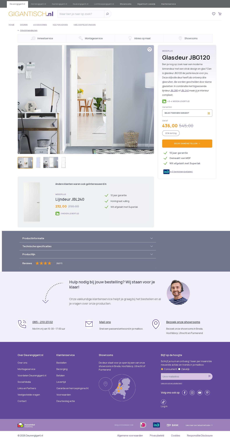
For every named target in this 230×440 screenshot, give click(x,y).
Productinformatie (33, 238)
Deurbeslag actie (65, 401)
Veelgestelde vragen (85, 25)
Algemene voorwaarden (130, 435)
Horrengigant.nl (38, 4)
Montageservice (26, 369)
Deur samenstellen (187, 143)
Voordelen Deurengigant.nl (32, 375)
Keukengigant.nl (80, 4)
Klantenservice (168, 4)
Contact (22, 401)
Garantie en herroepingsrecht (72, 388)
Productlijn (28, 254)
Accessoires (40, 25)
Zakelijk (184, 369)
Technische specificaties (36, 246)
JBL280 (174, 90)
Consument (169, 369)
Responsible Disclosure (200, 435)
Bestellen (61, 362)
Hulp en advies (60, 25)
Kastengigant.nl (59, 4)
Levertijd (61, 381)
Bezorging (62, 369)
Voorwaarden (63, 394)
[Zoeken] (81, 14)
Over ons (22, 362)
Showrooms (126, 4)
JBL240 (185, 90)
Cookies (175, 435)
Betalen (60, 375)
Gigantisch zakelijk (146, 4)
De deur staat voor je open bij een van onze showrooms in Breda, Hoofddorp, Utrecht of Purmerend (122, 366)
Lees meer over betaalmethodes (199, 425)
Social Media (24, 381)
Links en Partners (27, 388)
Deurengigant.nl (17, 4)
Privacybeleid (157, 435)
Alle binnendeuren (28, 30)
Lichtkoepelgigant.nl (104, 4)
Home (11, 25)
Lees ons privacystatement (171, 383)
